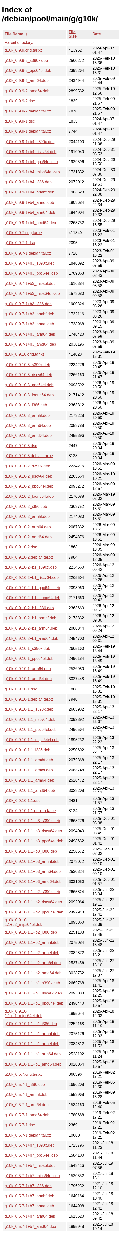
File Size (73, 34)
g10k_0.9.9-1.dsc (20, 121)
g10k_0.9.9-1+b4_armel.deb (29, 202)
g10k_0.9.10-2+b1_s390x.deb (31, 567)
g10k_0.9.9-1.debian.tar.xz (28, 131)
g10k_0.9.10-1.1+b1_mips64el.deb (23, 1013)
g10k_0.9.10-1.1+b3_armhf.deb (32, 861)
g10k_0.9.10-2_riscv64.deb (28, 476)
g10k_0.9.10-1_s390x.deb (27, 648)
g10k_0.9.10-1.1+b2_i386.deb (31, 932)
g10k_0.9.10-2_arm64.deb (28, 527)
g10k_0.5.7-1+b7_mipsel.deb (30, 1165)
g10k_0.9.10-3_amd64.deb (28, 435)
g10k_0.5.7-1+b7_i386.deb (28, 1186)
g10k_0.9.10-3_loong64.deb (29, 395)
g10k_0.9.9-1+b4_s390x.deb (29, 142)
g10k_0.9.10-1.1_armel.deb (29, 770)
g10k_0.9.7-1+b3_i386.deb (28, 304)
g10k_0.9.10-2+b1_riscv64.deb (32, 578)
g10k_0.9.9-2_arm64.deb (27, 81)
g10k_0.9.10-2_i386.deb (26, 506)
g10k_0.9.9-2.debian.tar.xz (28, 111)
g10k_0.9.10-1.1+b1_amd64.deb (33, 1064)
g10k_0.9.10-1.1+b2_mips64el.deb (23, 922)
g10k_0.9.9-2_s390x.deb (26, 60)
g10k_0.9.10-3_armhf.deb (27, 415)
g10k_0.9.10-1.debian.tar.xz (29, 699)
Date (96, 34)
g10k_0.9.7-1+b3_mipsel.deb (30, 283)
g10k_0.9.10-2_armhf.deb (27, 516)
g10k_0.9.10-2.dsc (21, 547)
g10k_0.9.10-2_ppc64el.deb (29, 486)
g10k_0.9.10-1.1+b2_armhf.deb (32, 942)
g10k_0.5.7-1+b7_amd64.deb (30, 1226)
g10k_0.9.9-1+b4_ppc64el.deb (31, 162)
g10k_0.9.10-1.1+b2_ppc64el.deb (34, 912)
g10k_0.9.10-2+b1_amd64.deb (31, 638)
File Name (14, 34)
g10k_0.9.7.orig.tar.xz (23, 233)
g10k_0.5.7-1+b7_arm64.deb (30, 1216)
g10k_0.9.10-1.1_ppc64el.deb (31, 729)
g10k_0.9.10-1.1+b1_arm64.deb (33, 1054)
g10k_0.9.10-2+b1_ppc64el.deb (32, 588)
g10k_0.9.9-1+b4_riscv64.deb (30, 152)
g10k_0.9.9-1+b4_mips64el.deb (32, 172)
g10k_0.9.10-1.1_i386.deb (27, 750)
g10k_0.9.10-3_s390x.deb (27, 365)
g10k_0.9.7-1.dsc (20, 243)
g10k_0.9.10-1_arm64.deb (28, 669)
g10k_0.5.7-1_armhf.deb (26, 1094)
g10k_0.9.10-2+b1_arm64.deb (31, 628)
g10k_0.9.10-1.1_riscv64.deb (30, 719)
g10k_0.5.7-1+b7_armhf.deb (29, 1196)
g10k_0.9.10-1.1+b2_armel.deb (32, 953)
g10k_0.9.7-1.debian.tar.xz (28, 253)
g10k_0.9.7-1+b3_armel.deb (29, 324)
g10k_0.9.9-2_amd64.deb (27, 91)
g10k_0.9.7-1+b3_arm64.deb (30, 334)
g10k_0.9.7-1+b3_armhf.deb (29, 314)
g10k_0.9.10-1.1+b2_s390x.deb (32, 892)
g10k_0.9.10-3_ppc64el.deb (29, 385)
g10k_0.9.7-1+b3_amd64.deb (30, 344)
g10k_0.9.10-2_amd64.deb (28, 537)
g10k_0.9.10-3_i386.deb (26, 405)
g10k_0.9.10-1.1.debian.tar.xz (30, 811)
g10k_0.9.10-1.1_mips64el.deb (32, 740)
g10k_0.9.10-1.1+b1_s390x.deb (32, 983)
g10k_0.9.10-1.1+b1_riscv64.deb (33, 993)
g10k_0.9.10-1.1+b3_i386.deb (31, 851)
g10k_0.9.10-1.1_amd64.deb (30, 790)
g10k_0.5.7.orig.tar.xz (23, 1074)
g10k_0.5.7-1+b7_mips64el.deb (32, 1176)
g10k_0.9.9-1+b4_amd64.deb (30, 223)
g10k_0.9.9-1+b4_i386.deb (28, 182)
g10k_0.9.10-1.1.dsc (22, 801)
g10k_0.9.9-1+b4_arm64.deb (30, 212)
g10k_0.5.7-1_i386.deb (25, 1084)
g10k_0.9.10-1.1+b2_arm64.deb (33, 963)
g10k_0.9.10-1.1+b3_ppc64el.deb (34, 841)
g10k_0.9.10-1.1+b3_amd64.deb (33, 882)
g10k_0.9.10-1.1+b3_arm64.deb (33, 871)
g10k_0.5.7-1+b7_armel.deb (29, 1206)
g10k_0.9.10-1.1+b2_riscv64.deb (33, 902)
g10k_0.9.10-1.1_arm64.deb (29, 780)
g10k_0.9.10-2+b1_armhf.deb (30, 618)
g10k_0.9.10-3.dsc (21, 446)
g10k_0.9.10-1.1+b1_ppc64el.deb (34, 1003)
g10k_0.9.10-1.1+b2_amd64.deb (33, 973)
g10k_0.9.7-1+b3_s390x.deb (29, 263)
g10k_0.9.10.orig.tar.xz (24, 354)
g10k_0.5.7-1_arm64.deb (27, 1105)
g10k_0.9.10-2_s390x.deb (27, 466)
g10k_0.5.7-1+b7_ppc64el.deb (31, 1155)
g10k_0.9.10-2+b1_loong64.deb (32, 598)
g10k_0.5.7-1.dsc (20, 1125)
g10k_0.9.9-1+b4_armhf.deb (29, 192)
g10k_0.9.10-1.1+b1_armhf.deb (32, 1034)
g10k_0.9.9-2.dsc (20, 101)
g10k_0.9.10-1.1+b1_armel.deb (32, 1044)
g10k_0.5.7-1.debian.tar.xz (28, 1135)
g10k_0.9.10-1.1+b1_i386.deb (31, 1024)
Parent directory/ (19, 42)
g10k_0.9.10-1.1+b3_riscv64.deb (33, 831)
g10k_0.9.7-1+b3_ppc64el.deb (31, 273)
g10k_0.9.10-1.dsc (21, 689)
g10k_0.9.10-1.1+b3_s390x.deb (32, 821)
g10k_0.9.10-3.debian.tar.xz (29, 456)
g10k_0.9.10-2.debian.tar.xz (29, 557)
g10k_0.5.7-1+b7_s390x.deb (29, 1145)
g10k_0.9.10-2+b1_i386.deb (29, 608)
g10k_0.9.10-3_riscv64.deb (28, 375)
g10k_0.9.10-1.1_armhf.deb (29, 760)
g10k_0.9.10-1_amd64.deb (28, 679)
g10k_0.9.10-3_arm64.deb (28, 425)
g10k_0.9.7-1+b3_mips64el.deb (32, 293)
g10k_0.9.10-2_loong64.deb (29, 496)
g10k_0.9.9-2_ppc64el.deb (28, 70)
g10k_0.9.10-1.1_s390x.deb (29, 709)
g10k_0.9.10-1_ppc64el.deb (29, 659)
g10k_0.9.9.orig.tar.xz (23, 50)
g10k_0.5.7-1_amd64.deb (27, 1115)
